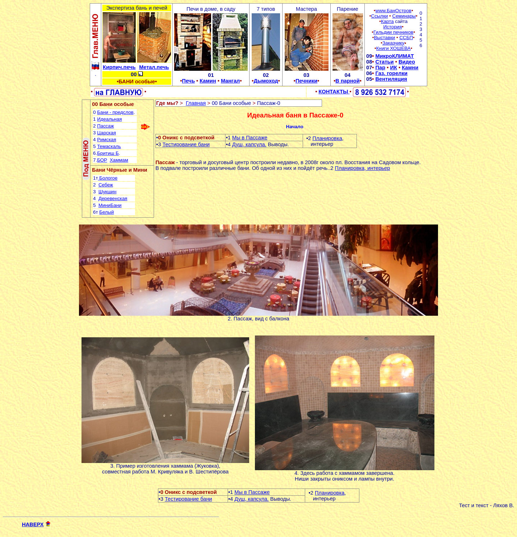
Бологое (107, 178)
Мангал (230, 81)
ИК (393, 67)
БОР (102, 160)
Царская (106, 132)
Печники (306, 81)
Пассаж (105, 126)
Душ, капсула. (249, 144)
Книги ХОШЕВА (393, 48)
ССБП (406, 37)
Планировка (327, 138)
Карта (387, 21)
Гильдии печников (393, 32)
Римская (106, 139)
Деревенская (112, 198)
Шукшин (107, 191)
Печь (188, 81)
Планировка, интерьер (362, 168)
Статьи (385, 62)
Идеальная (109, 119)
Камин (208, 81)
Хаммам (119, 160)
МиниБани (109, 205)
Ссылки (379, 16)
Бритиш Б (107, 153)
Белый (106, 212)
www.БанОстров (393, 10)
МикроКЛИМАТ (395, 56)
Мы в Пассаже (249, 137)
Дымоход (265, 81)
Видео (407, 62)
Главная (196, 103)
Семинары (404, 16)
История (392, 26)
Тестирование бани (186, 144)
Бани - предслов (115, 112)
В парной (347, 81)
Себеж (105, 185)
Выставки (384, 37)
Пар (381, 67)
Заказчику (393, 43)
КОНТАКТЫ (333, 91)
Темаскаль (109, 146)
